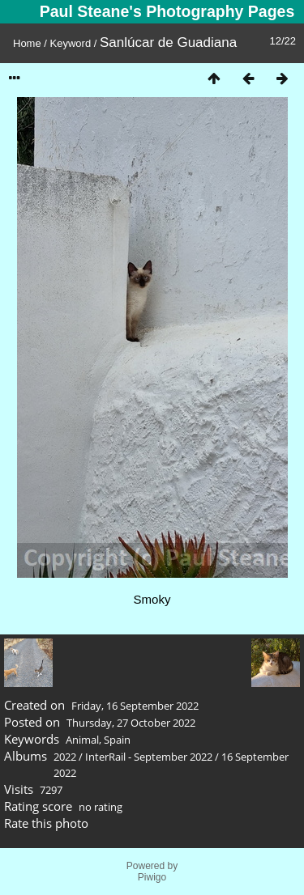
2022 (65, 756)
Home (27, 43)
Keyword (71, 43)
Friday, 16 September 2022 (135, 705)
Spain (117, 739)
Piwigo (152, 877)
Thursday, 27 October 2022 (130, 722)
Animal (82, 739)
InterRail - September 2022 (148, 756)
